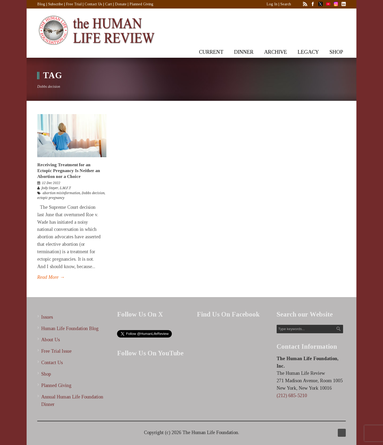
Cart (108, 4)
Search (285, 4)
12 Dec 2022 (51, 183)
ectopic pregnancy (50, 198)
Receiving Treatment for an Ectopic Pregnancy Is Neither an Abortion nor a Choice (68, 170)
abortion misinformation (61, 193)
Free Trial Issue (56, 351)
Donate (121, 4)
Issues (47, 317)
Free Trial (74, 4)
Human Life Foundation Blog (70, 328)
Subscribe (55, 4)
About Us (50, 339)
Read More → (51, 277)
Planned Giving (141, 4)
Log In (272, 4)
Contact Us (93, 4)
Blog (41, 4)
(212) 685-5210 (292, 395)
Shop (46, 374)
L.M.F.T (65, 188)
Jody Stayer (49, 188)
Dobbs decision (93, 193)
